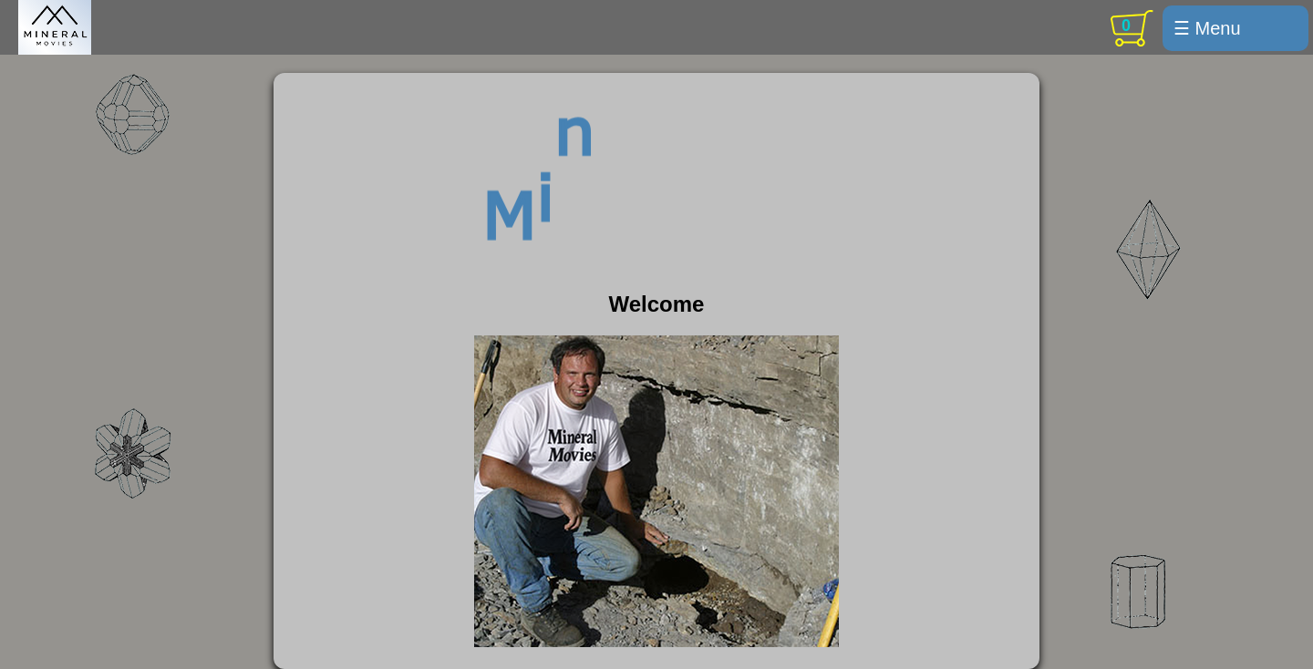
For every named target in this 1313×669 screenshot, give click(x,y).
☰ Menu (1207, 28)
